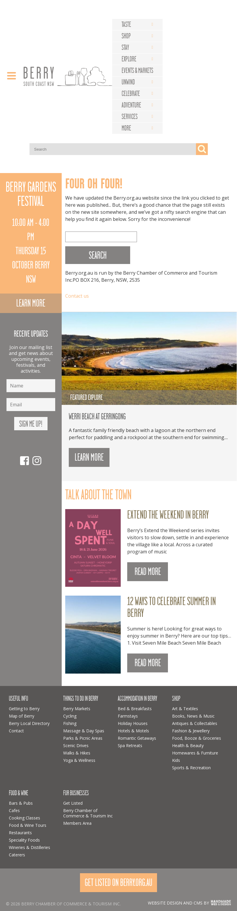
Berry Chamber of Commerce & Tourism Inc (88, 813)
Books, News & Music (193, 716)
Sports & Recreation (191, 767)
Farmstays (128, 716)
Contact (16, 731)
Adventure (131, 105)
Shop (126, 36)
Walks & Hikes (76, 753)
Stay (125, 47)
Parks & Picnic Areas (82, 738)
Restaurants (20, 832)
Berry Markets (76, 708)
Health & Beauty (188, 745)
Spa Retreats (130, 745)
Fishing (69, 723)
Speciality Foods (24, 840)
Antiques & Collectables (194, 723)
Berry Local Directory (29, 723)
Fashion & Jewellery (191, 731)
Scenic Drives (76, 745)
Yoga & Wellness (79, 760)
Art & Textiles (185, 708)
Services (130, 117)
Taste (126, 24)
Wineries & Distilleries (29, 847)
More (126, 128)
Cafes (14, 810)
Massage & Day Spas (83, 731)
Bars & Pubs (21, 803)
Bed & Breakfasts (135, 708)
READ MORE (148, 571)
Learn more (30, 303)
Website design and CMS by (178, 903)
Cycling (69, 716)
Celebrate (131, 93)
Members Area (77, 823)
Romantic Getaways (137, 738)
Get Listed (73, 803)
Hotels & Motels (133, 731)
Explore (129, 59)
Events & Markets (137, 70)
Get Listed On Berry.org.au (118, 882)
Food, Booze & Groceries (196, 738)
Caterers (17, 855)
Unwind (128, 82)
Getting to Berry (24, 708)
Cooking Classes (24, 818)
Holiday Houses (133, 723)
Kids (176, 760)
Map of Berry (21, 716)
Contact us (77, 296)
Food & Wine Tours (27, 825)
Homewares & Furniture (195, 753)
